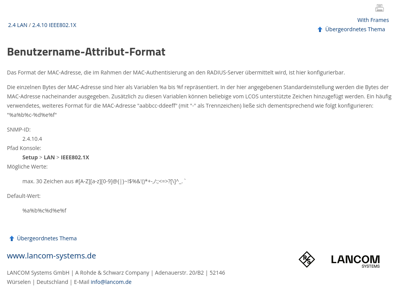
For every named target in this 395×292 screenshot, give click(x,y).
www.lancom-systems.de (51, 255)
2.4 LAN (17, 25)
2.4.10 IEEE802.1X (54, 25)
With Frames (373, 20)
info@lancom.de (111, 281)
